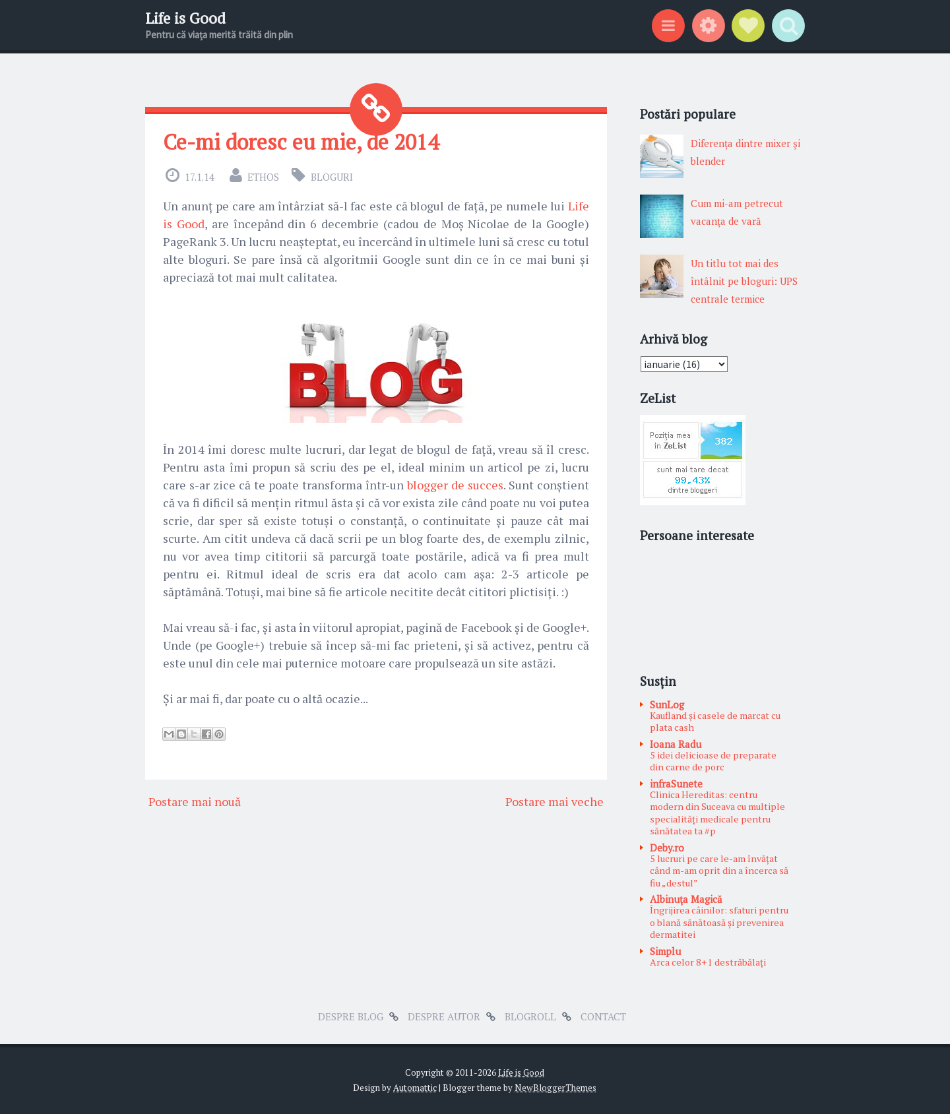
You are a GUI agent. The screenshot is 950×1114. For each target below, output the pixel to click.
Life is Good (185, 18)
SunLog (667, 704)
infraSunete (676, 783)
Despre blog (350, 1016)
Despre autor (444, 1016)
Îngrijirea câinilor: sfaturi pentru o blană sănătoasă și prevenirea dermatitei (719, 922)
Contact (603, 1016)
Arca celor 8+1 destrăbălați (708, 962)
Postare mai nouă (194, 801)
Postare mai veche (554, 801)
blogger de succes (455, 485)
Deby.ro (667, 847)
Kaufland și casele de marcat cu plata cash (715, 721)
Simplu (665, 951)
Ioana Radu (675, 744)
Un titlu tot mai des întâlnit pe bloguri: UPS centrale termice (744, 281)
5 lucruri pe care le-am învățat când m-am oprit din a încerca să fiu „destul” (719, 870)
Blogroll (530, 1016)
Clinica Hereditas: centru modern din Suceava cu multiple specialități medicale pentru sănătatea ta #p (717, 813)
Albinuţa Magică (686, 899)
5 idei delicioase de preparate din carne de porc (713, 761)
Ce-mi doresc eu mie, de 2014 (301, 142)
